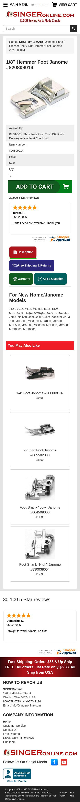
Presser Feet (17, 46)
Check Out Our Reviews (18, 737)
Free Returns (11, 733)
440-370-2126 (32, 700)
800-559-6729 (12, 700)
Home (13, 41)
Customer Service (14, 724)
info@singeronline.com (26, 704)
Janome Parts (54, 41)
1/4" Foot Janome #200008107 (40, 393)
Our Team (9, 741)
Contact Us (10, 729)
